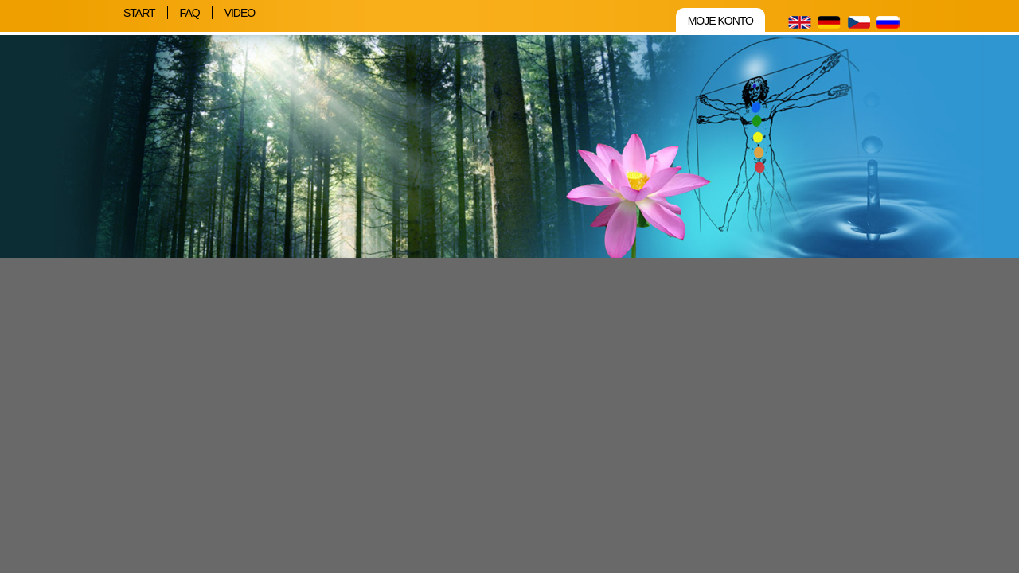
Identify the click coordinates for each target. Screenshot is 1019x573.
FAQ (190, 12)
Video (240, 12)
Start (139, 12)
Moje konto (720, 20)
